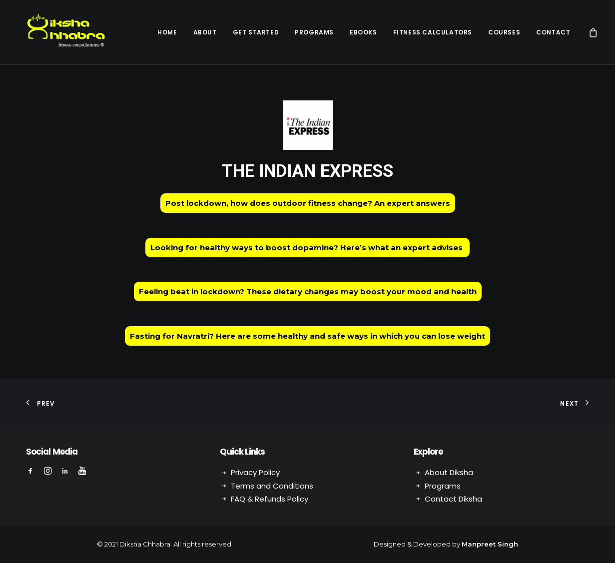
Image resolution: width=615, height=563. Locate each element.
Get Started (256, 32)
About (205, 32)
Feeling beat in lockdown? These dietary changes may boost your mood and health (308, 291)
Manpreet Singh (490, 544)
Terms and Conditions (272, 486)
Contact (553, 32)
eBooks (363, 32)
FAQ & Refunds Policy (269, 499)
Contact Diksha (453, 499)
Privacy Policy (255, 472)
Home (167, 32)
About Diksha (449, 472)
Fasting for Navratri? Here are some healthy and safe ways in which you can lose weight (307, 336)
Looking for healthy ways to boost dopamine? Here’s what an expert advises (307, 247)
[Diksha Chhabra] (58, 32)
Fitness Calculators (432, 32)
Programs (314, 32)
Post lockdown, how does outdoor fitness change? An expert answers (307, 203)
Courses (504, 32)
